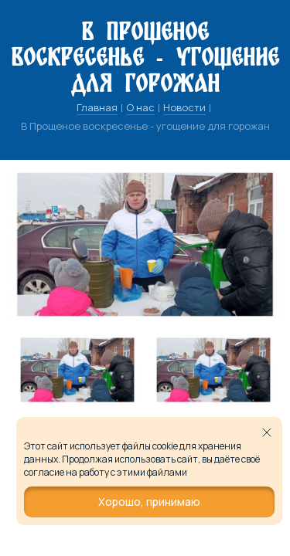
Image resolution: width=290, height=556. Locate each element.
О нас (140, 107)
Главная (97, 107)
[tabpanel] (77, 370)
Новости (184, 107)
